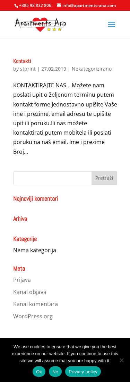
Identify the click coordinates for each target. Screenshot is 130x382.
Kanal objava (29, 292)
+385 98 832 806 (35, 5)
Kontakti (22, 61)
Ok (39, 371)
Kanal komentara (35, 304)
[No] (121, 360)
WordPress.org (33, 316)
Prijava (22, 280)
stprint (28, 68)
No (55, 371)
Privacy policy (83, 371)
